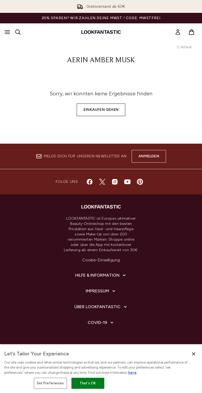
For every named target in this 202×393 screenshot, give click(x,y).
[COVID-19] (101, 322)
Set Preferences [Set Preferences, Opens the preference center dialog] (50, 383)
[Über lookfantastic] (101, 307)
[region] (101, 369)
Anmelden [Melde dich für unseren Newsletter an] (148, 156)
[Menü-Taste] (7, 32)
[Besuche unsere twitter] (102, 181)
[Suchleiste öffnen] (18, 32)
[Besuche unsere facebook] (89, 181)
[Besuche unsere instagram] (114, 181)
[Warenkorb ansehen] (191, 32)
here (132, 373)
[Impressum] (101, 291)
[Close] (193, 354)
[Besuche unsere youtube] (127, 181)
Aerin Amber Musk (101, 60)
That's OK (88, 383)
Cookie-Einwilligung (101, 259)
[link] (178, 32)
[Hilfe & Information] (101, 275)
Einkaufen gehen (101, 109)
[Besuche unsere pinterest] (140, 181)
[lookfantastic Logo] (101, 32)
